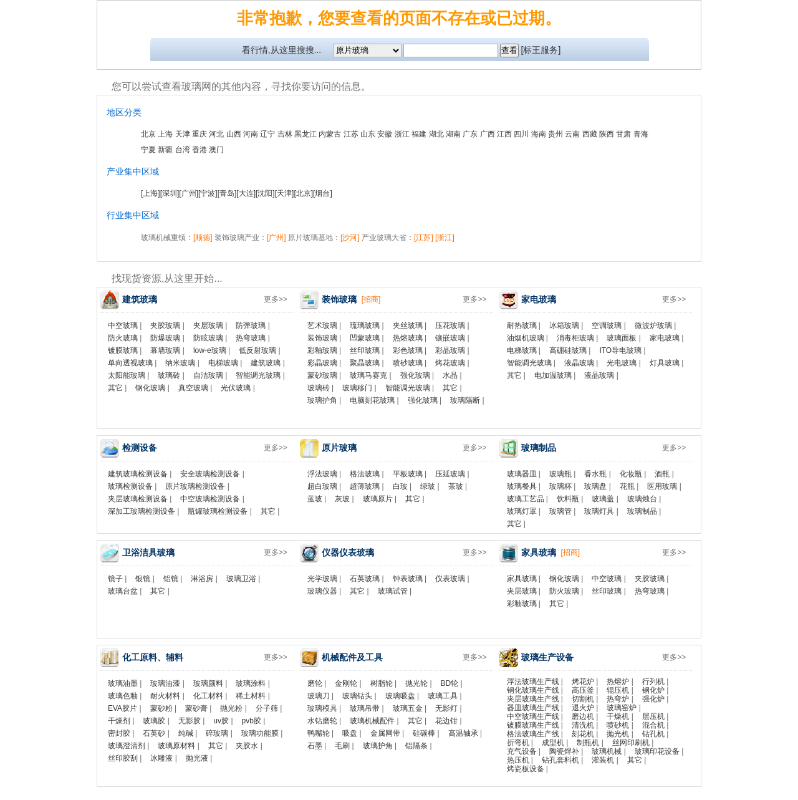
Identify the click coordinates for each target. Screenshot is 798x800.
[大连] (246, 193)
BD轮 (450, 683)
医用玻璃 (662, 486)
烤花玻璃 (450, 363)
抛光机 (618, 734)
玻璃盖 (603, 498)
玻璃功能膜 (260, 733)
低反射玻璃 (257, 350)
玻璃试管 (393, 591)
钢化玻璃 (150, 387)
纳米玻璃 (180, 363)
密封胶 (119, 733)
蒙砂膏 (196, 708)
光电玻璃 (622, 363)
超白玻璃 (322, 486)
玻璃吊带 (365, 708)
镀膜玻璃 (123, 350)
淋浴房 (202, 578)
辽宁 (267, 134)
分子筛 (267, 708)
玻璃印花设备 (657, 751)
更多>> (275, 299)
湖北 (436, 134)
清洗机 (583, 725)
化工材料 (208, 696)
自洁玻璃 (208, 375)
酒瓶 (662, 474)
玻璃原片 (378, 498)
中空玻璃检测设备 (210, 498)
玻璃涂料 (251, 683)
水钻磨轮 (322, 720)
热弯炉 (618, 699)
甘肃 (623, 134)
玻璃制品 (642, 511)
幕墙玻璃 (165, 350)
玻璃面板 (622, 338)
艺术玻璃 (322, 325)
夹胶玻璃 (165, 325)
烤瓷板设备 (525, 768)
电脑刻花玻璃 (372, 400)
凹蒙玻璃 (365, 338)
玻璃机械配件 (372, 720)
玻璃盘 (595, 486)
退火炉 (583, 707)
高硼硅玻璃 (568, 350)
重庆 (199, 134)
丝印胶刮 (123, 758)
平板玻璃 (408, 474)
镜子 (115, 578)
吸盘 (349, 733)
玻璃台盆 (123, 591)
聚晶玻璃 (365, 363)
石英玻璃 (365, 578)
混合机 (653, 725)
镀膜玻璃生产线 (533, 725)
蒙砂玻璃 (322, 375)
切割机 (583, 699)
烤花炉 (583, 681)
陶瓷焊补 (564, 751)
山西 (233, 134)
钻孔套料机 (560, 760)
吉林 (284, 134)
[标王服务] (541, 50)
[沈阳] (265, 193)
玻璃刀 (318, 696)
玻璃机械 (607, 751)
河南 (250, 134)
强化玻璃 (415, 375)
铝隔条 (416, 745)
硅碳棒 (424, 733)
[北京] (303, 193)
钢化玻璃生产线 (533, 690)
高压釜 (583, 690)
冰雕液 (161, 758)
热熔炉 (618, 681)
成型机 (553, 742)
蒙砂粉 (161, 708)
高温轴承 (463, 733)
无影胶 (189, 720)
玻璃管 (560, 511)
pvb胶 (251, 720)
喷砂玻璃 (408, 363)
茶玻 (455, 486)
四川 (521, 134)
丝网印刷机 (631, 742)
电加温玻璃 (553, 375)
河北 (216, 134)
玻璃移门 (357, 387)
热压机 (518, 760)
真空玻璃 (193, 387)
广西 (487, 134)
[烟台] (322, 193)
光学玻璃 (322, 578)
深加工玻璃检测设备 (141, 511)
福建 (418, 134)
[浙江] (444, 237)
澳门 (216, 149)
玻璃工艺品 (525, 498)
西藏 (589, 134)
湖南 (453, 134)
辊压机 (618, 690)
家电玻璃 (665, 338)
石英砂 (154, 733)
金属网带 (385, 733)
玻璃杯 (560, 486)
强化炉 (653, 699)
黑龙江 (305, 134)
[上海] (150, 193)
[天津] (284, 193)
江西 (504, 134)
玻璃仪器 (322, 591)
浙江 (402, 134)
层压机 (653, 716)
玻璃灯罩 (522, 511)
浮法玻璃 (322, 474)
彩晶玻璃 (450, 350)
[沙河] (350, 237)
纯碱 (185, 733)
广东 (470, 134)
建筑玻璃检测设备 (138, 474)
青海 (640, 134)
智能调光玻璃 (258, 375)
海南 (538, 134)
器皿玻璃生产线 (533, 707)
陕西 (606, 134)
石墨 (314, 745)
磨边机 (583, 716)
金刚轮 (346, 683)
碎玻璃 (217, 733)
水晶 (450, 375)
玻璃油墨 (123, 683)
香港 (199, 149)
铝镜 (170, 578)
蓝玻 (314, 498)
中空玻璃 (123, 325)
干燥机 (618, 716)
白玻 (400, 486)
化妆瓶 (631, 474)
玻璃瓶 (560, 474)
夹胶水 (247, 745)
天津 (182, 134)
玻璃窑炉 (622, 707)
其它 (115, 387)
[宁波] (208, 193)
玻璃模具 (322, 708)
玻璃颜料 (208, 683)
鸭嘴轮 (318, 733)
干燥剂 (119, 720)
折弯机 (518, 742)
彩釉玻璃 (322, 350)
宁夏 (148, 149)
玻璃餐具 (522, 486)
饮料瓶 (568, 498)
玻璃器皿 (522, 474)
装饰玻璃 (322, 338)
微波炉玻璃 (653, 325)
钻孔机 (653, 734)
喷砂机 (618, 725)
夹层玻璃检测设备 (138, 498)
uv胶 (221, 720)
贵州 (555, 134)
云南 (572, 134)
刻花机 (583, 734)
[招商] (371, 299)
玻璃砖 (169, 375)
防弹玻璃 (251, 325)
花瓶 (627, 486)
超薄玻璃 (365, 486)
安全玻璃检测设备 (210, 474)
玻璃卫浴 (241, 578)
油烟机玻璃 (525, 338)
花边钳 (446, 720)
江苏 (351, 134)
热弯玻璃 (251, 338)
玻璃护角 (322, 400)
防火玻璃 (123, 338)
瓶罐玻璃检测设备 (218, 511)
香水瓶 (595, 474)
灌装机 (603, 760)
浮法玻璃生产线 (533, 681)
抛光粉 (231, 708)
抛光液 (197, 758)
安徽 (384, 134)
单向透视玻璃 (130, 363)
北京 (148, 134)
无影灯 (446, 708)
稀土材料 (251, 696)
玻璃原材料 (176, 745)
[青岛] (227, 193)
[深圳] (170, 193)
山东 (367, 134)
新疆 (165, 149)
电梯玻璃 (223, 363)
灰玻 (342, 498)
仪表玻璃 (450, 578)
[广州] (188, 193)
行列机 (653, 681)
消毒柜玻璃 (575, 338)
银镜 (142, 578)
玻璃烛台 (642, 498)
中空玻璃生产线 (533, 716)
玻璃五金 (408, 708)
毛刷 (342, 745)
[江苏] (423, 237)
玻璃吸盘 (400, 696)
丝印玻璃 (365, 350)
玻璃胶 (154, 720)
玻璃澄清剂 (126, 745)
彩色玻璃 (408, 350)
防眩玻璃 (208, 338)
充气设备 (522, 751)
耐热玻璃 (522, 325)
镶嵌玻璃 (450, 338)
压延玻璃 (450, 474)
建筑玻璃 (266, 363)
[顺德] (203, 237)
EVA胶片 (122, 708)
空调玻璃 (607, 325)
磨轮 (314, 683)
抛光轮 (416, 683)
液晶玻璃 (579, 363)
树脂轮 (381, 683)
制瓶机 (588, 742)
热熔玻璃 (408, 338)
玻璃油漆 (165, 683)
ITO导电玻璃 (620, 350)
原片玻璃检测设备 (195, 486)
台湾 (182, 149)
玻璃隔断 (465, 400)
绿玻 (427, 486)
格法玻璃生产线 (533, 734)
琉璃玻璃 (365, 325)
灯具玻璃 (665, 363)
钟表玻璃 (408, 578)
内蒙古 (330, 134)
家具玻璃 (522, 578)
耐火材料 (165, 696)
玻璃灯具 (599, 511)
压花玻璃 (450, 325)
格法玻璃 (365, 474)
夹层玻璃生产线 (533, 699)
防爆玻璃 (165, 338)
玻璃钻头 (357, 696)
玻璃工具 (443, 696)
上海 (165, 134)
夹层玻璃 (208, 325)
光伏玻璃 (236, 387)
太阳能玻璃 (126, 375)
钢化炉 (653, 690)
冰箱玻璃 (564, 325)
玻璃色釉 (123, 696)
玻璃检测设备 (130, 486)
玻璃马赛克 (368, 375)
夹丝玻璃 (408, 325)
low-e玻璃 (209, 350)
